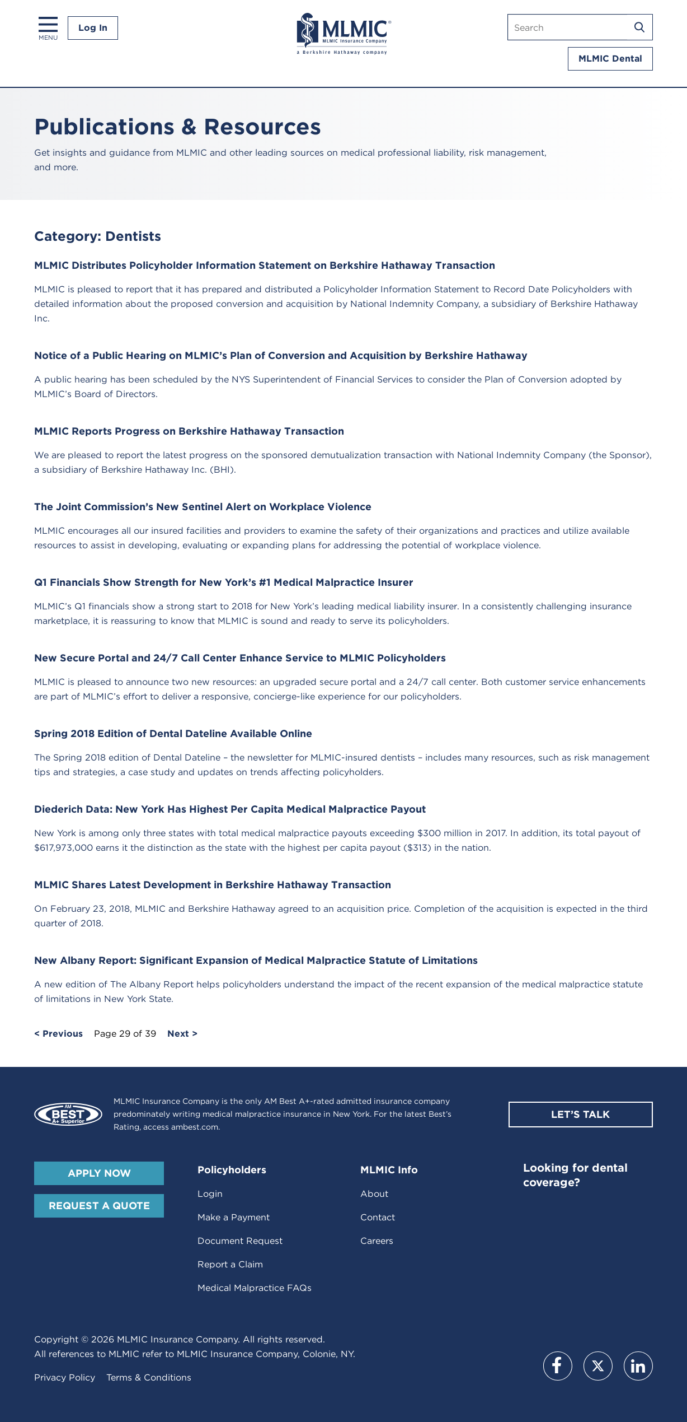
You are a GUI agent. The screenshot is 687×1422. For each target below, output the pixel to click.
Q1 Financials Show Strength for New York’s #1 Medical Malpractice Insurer (223, 582)
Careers (376, 1240)
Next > (182, 1034)
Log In (92, 27)
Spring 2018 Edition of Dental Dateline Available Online (173, 733)
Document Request (240, 1240)
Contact (377, 1217)
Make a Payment (233, 1217)
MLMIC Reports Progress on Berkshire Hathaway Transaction (189, 431)
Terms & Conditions (148, 1377)
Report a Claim (230, 1264)
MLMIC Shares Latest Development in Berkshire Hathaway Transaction (212, 885)
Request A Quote (99, 1205)
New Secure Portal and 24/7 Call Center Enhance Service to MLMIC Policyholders (240, 658)
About (374, 1193)
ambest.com (194, 1126)
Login (210, 1193)
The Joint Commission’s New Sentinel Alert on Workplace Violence (202, 506)
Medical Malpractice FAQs (254, 1288)
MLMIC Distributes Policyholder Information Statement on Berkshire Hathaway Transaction (264, 265)
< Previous (58, 1034)
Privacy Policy (64, 1377)
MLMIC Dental (610, 58)
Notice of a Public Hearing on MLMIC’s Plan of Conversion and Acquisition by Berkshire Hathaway (281, 355)
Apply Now (99, 1173)
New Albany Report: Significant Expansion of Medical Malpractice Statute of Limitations (256, 960)
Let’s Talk (580, 1114)
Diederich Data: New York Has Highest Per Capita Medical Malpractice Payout (230, 809)
